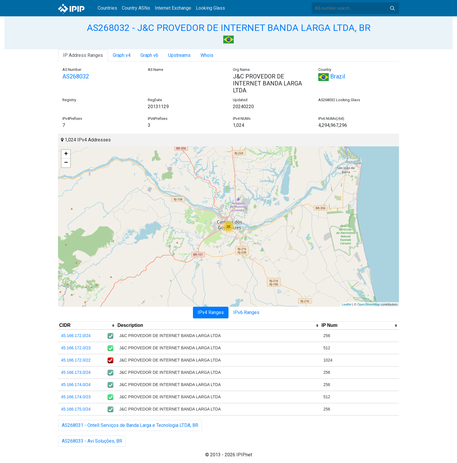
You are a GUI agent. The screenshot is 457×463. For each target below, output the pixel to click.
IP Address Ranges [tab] (83, 55)
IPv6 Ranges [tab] (246, 312)
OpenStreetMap (368, 304)
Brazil (331, 76)
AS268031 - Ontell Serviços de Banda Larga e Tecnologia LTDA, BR (130, 425)
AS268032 (75, 76)
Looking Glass (210, 8)
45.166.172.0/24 (76, 335)
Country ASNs (136, 8)
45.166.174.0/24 (76, 384)
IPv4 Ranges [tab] (211, 312)
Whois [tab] (207, 55)
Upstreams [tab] (179, 55)
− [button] (66, 163)
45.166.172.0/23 (76, 348)
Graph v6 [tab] (149, 55)
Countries (107, 8)
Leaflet (346, 304)
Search (392, 8)
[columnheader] (87, 326)
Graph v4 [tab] (122, 55)
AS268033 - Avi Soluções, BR (92, 441)
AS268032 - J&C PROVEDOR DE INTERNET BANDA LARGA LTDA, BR (228, 27)
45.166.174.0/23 (76, 396)
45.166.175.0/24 (76, 409)
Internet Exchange (173, 8)
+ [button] (66, 154)
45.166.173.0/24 (76, 372)
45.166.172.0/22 (76, 360)
